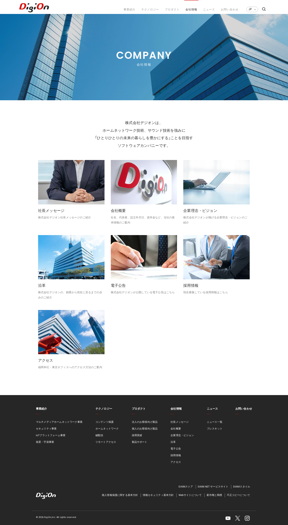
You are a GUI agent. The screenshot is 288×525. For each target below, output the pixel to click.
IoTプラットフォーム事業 (50, 439)
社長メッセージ (180, 426)
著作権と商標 (214, 499)
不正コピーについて (238, 499)
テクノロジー (150, 9)
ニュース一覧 (214, 426)
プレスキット (214, 432)
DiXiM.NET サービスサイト (213, 490)
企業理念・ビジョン (182, 439)
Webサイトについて (190, 499)
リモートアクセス (105, 446)
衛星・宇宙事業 (45, 446)
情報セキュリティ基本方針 (158, 499)
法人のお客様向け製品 (145, 426)
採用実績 (137, 439)
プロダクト (172, 9)
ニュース (209, 9)
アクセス (176, 466)
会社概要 (176, 432)
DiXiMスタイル (241, 490)
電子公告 (176, 452)
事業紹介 (129, 9)
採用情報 (176, 459)
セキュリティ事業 (46, 432)
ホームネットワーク (107, 432)
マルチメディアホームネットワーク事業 (59, 426)
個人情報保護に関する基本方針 (120, 499)
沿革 (173, 446)
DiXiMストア (186, 490)
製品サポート (139, 446)
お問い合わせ (229, 9)
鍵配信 (99, 439)
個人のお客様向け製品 (145, 432)
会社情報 (191, 9)
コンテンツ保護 (104, 426)
